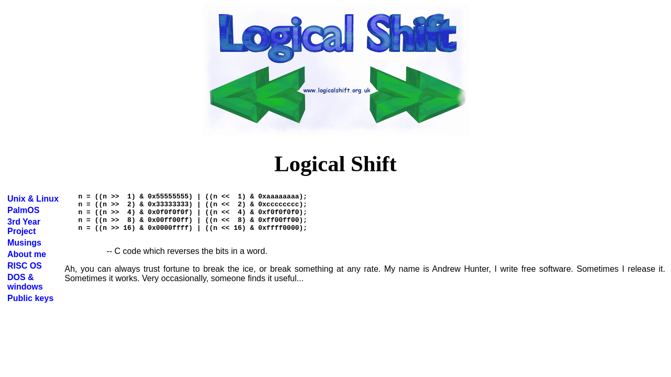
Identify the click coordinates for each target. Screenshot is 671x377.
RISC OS (24, 265)
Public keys (30, 298)
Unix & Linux (33, 198)
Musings (24, 242)
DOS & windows (25, 282)
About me (26, 254)
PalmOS (23, 210)
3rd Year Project (23, 226)
